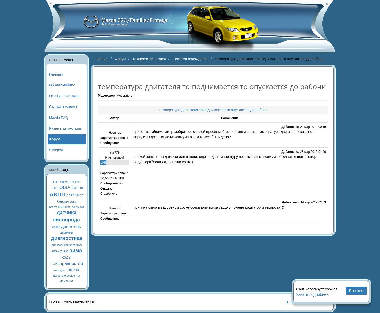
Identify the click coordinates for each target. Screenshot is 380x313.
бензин (63, 201)
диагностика (66, 238)
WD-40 (78, 187)
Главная (56, 74)
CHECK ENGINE (70, 182)
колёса (72, 269)
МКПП (79, 195)
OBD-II (66, 187)
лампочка (66, 280)
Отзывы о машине (64, 96)
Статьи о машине (63, 107)
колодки (59, 270)
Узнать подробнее (312, 294)
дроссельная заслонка (66, 244)
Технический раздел (149, 59)
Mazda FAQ (58, 117)
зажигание (60, 251)
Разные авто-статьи (65, 128)
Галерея (56, 150)
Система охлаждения (190, 59)
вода (73, 201)
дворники (66, 232)
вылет (80, 206)
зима (76, 250)
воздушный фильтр (62, 206)
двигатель (71, 226)
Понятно (356, 291)
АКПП (58, 194)
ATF (55, 182)
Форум (54, 139)
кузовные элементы (66, 275)
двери (56, 226)
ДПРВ (71, 195)
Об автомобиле (62, 85)
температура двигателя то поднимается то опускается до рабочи (213, 110)
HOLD (55, 187)
